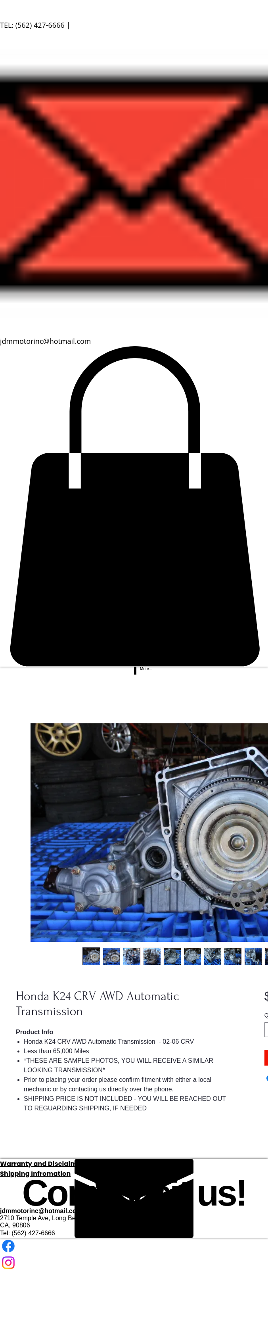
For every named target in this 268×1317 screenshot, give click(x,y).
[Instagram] (134, 1262)
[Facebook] (134, 1246)
